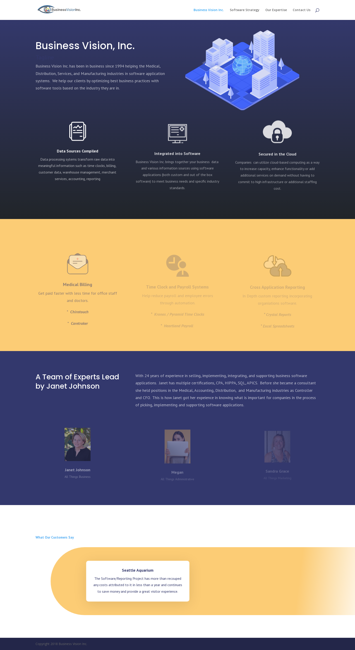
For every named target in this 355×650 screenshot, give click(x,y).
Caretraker (79, 331)
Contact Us (301, 10)
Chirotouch (79, 320)
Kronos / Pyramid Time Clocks (179, 317)
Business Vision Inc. (209, 10)
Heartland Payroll (179, 328)
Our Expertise (276, 10)
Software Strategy (244, 10)
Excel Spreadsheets (278, 329)
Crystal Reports (278, 317)
